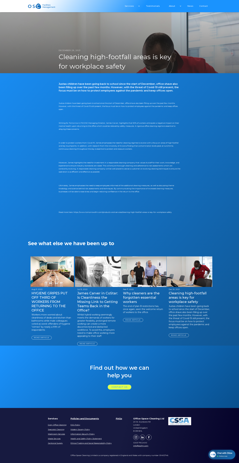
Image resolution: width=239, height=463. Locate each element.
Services (129, 6)
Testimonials (153, 6)
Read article (41, 338)
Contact (203, 6)
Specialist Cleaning (56, 429)
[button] (131, 6)
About (172, 6)
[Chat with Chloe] (221, 454)
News (190, 6)
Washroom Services (56, 434)
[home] (35, 6)
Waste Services (54, 438)
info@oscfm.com (140, 446)
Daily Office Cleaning (57, 425)
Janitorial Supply (55, 443)
